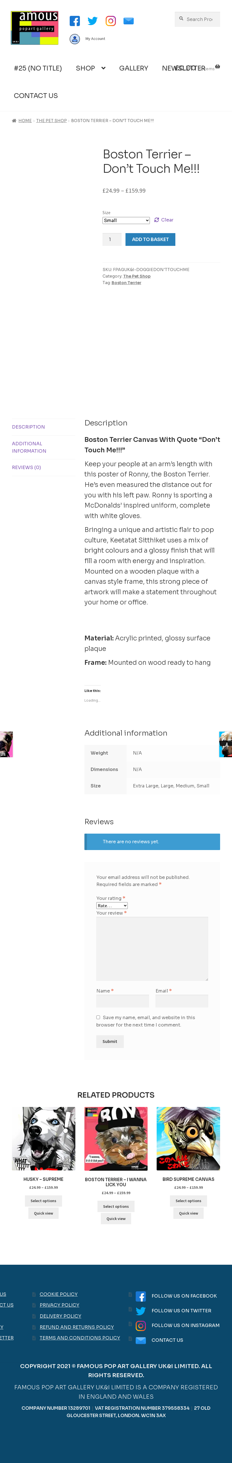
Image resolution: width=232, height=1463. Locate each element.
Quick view (43, 1213)
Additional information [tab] (29, 447)
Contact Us (36, 96)
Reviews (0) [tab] (26, 467)
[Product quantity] (112, 239)
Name (105, 991)
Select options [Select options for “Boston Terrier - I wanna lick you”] (116, 1206)
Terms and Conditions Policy (80, 1338)
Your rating (110, 898)
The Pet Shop (51, 120)
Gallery (133, 68)
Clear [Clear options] (167, 220)
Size (106, 212)
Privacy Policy (59, 1305)
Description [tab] (28, 427)
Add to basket (150, 239)
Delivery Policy (60, 1316)
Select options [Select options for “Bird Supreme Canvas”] (188, 1200)
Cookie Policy (59, 1294)
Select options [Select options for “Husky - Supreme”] (43, 1200)
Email (164, 991)
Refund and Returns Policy (77, 1327)
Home (25, 120)
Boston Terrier (126, 282)
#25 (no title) (38, 68)
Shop (85, 68)
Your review (111, 913)
